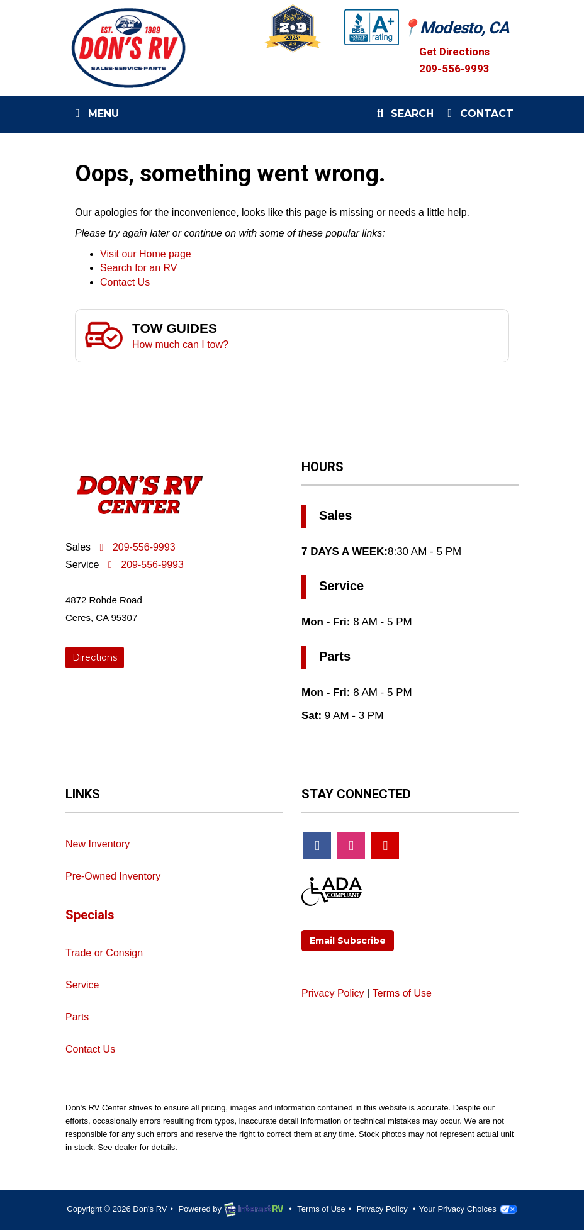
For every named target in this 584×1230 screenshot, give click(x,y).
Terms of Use (402, 993)
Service (82, 985)
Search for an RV (138, 267)
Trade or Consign (104, 953)
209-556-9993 (454, 69)
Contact (478, 116)
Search (403, 116)
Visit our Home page (145, 254)
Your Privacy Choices (468, 1209)
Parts (77, 1017)
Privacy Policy (332, 993)
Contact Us (125, 282)
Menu (97, 116)
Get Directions (455, 51)
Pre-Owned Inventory (112, 876)
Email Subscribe (348, 940)
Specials (90, 915)
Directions (94, 657)
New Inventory (97, 844)
